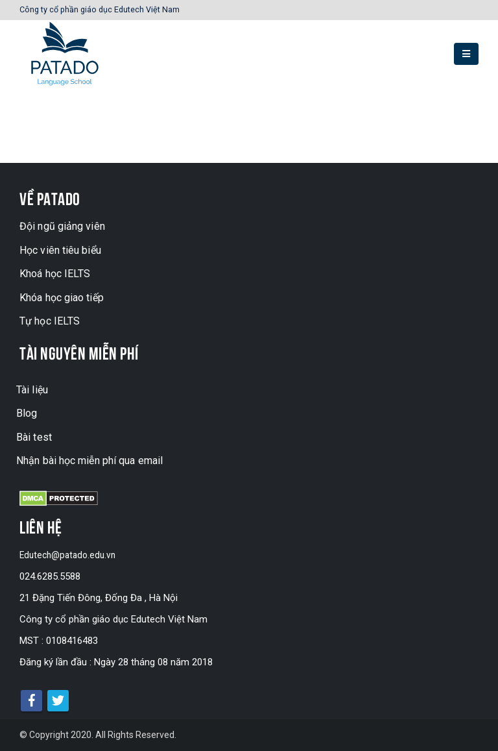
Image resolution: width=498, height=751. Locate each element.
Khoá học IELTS (54, 273)
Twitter (58, 700)
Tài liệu (32, 390)
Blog (26, 413)
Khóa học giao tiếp (61, 297)
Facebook (31, 700)
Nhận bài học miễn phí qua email (89, 460)
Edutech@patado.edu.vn (70, 555)
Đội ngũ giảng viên (62, 226)
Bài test (34, 437)
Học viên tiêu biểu (60, 250)
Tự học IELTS (49, 321)
